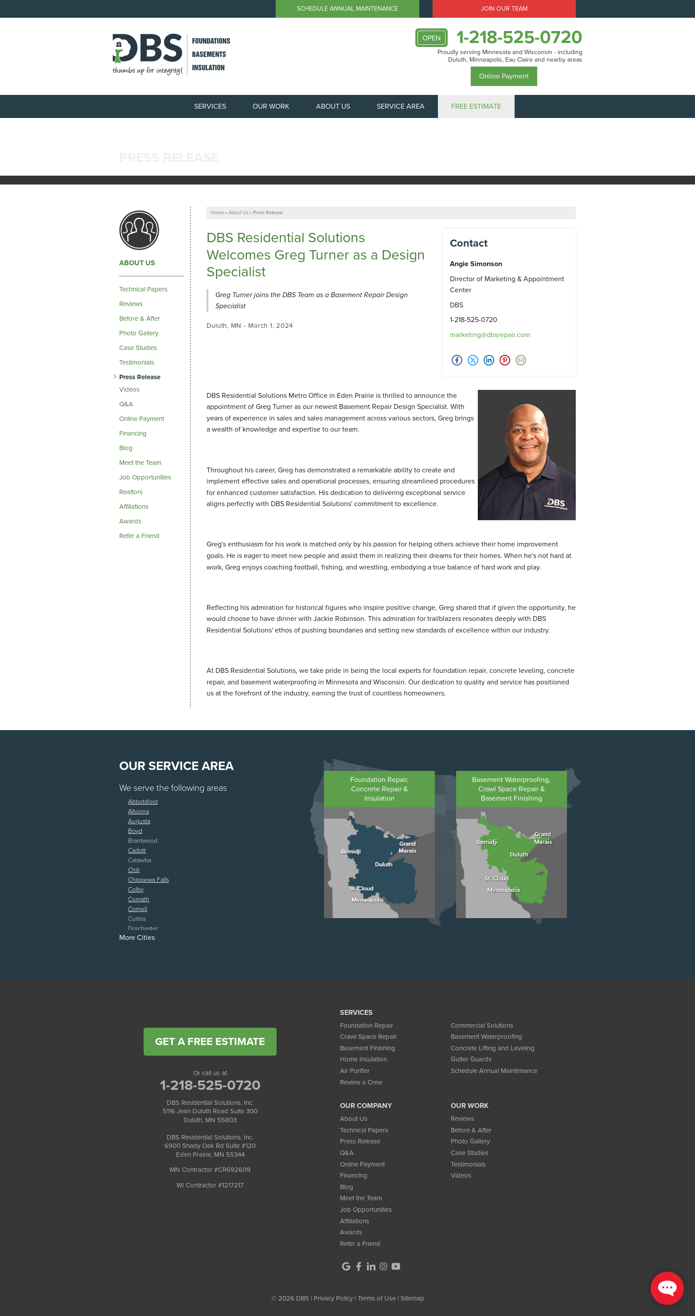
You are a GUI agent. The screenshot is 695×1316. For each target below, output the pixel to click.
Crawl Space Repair (368, 1036)
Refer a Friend (139, 536)
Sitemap (412, 1298)
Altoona (138, 811)
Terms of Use (377, 1298)
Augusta (139, 821)
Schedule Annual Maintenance (347, 8)
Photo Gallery (138, 333)
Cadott (137, 850)
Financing (133, 433)
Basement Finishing (367, 1048)
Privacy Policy (333, 1298)
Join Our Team (504, 8)
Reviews (131, 304)
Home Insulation (363, 1059)
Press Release (139, 377)
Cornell (137, 908)
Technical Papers (143, 289)
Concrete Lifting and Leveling (493, 1048)
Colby (136, 889)
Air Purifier (355, 1071)
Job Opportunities (145, 477)
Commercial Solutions (482, 1025)
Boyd (135, 830)
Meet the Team (140, 463)
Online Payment (504, 76)
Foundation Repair (366, 1025)
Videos (129, 389)
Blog (126, 448)
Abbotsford (143, 801)
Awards (130, 521)
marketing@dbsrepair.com (490, 335)
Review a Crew (361, 1082)
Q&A (126, 404)
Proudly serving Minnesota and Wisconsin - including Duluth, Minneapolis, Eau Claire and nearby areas (509, 56)
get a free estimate (210, 1041)
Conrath (138, 899)
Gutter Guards (471, 1059)
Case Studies (138, 348)
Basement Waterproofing (486, 1036)
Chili (134, 869)
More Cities (137, 937)
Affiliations (133, 507)
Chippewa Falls (148, 879)
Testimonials (136, 362)
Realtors (131, 492)
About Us (137, 263)
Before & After (139, 318)
